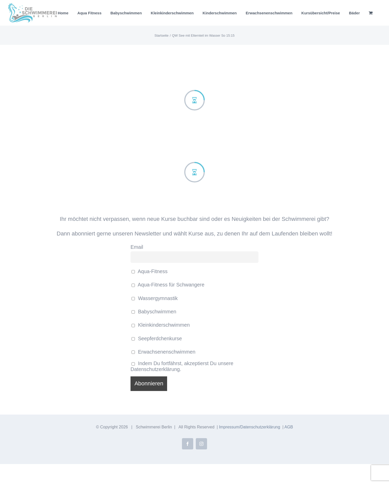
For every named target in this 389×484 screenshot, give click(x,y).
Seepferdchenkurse (157, 338)
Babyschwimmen (154, 311)
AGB (288, 427)
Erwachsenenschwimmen (163, 352)
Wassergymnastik (155, 298)
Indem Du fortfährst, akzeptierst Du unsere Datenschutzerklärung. (182, 366)
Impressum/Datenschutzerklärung (249, 427)
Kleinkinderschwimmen (161, 325)
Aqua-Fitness (150, 271)
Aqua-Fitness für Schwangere (168, 284)
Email (137, 247)
